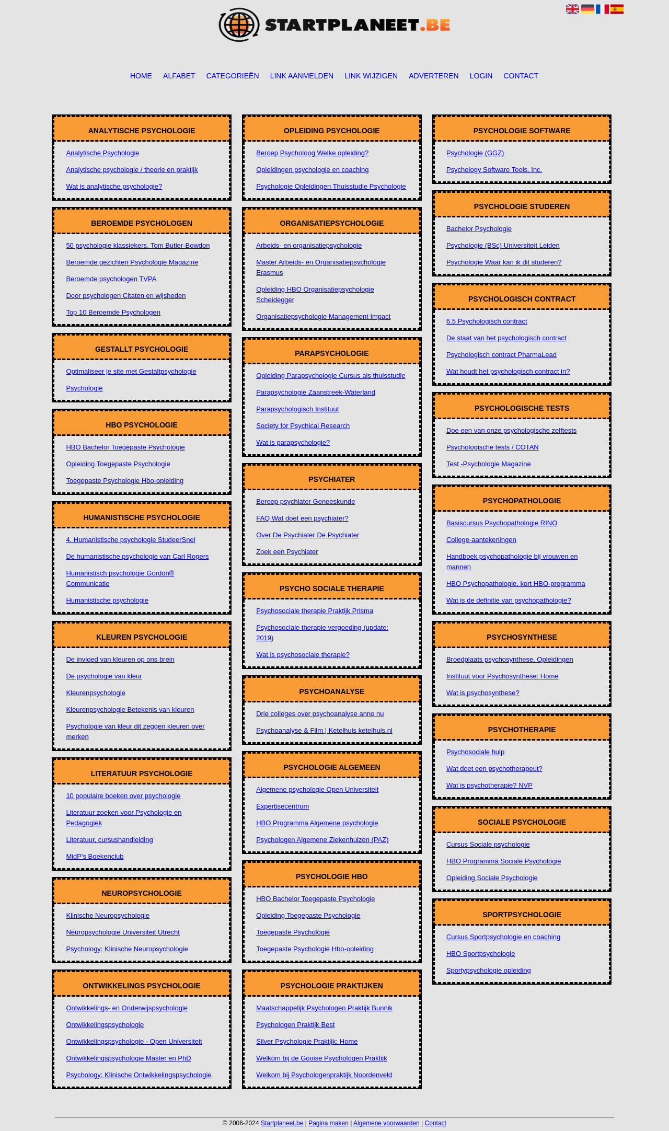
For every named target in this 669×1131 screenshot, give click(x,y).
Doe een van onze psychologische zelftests (511, 430)
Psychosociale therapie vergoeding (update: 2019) (322, 633)
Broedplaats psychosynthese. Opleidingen (509, 659)
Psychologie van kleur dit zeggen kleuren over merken (135, 731)
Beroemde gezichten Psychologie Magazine (132, 262)
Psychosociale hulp (475, 752)
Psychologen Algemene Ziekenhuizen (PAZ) (322, 840)
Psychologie (84, 388)
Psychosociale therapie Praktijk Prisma (314, 611)
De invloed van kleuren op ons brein (120, 659)
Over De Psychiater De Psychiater (307, 535)
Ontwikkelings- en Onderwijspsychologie (127, 1008)
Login (481, 76)
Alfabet (179, 76)
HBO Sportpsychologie (480, 953)
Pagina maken (328, 1123)
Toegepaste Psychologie (293, 932)
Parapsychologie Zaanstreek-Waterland (315, 392)
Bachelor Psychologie (479, 229)
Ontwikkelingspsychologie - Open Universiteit (134, 1041)
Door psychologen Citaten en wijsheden (126, 295)
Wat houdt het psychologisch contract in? (508, 371)
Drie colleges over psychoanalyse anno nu (320, 714)
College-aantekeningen (481, 540)
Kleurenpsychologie (95, 693)
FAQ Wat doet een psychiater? (302, 518)
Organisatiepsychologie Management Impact (323, 316)
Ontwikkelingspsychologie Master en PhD (128, 1058)
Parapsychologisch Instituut (297, 409)
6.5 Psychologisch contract (486, 321)
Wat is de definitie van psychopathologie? (508, 600)
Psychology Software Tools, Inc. (494, 170)
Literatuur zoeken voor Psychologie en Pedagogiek (123, 818)
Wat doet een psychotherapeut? (494, 768)
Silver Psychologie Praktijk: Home (306, 1041)
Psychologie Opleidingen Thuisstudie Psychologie (331, 186)
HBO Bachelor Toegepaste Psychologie (125, 447)
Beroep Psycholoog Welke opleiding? (312, 153)
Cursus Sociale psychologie (488, 844)
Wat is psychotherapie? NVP (489, 785)
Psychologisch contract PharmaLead (501, 355)
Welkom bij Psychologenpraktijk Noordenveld (324, 1075)
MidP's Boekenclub (94, 856)
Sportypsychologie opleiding (488, 970)
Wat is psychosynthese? (483, 693)
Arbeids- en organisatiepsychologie (309, 245)
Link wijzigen (371, 76)
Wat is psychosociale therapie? (303, 655)
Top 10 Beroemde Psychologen (113, 312)
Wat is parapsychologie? (293, 442)
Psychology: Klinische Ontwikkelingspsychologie (138, 1075)
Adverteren (433, 76)
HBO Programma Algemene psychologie (317, 823)
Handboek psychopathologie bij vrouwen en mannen (512, 561)
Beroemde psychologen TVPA (111, 279)
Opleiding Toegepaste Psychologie (118, 464)
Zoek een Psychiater (287, 552)
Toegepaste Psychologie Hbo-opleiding (124, 480)
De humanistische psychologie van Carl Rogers (137, 556)
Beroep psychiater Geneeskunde (305, 501)
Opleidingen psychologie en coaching (312, 170)
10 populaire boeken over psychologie (123, 796)
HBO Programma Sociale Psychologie (503, 861)
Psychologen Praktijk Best (295, 1025)
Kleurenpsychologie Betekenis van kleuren (130, 709)
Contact (520, 76)
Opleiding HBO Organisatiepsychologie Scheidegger (315, 294)
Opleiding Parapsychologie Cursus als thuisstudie (330, 375)
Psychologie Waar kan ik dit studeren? (504, 262)
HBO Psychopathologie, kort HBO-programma (515, 583)
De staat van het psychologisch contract (506, 338)
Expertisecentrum (282, 806)
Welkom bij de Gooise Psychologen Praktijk (321, 1058)
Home (141, 76)
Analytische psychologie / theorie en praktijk (132, 170)
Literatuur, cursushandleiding (109, 840)
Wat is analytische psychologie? (114, 186)
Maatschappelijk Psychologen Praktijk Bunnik (324, 1008)
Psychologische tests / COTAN (492, 447)
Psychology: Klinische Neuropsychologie (127, 949)
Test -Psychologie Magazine (488, 464)
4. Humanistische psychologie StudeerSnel (130, 540)
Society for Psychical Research (303, 426)
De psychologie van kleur (104, 676)
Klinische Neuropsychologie (107, 915)
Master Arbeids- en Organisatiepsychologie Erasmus (321, 267)
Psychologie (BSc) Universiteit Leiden (503, 245)
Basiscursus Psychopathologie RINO (501, 523)
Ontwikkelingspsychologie (105, 1025)
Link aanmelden (301, 76)
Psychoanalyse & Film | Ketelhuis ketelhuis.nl (324, 730)
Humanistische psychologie (107, 600)
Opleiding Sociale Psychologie (492, 878)
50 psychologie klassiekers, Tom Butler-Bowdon (138, 245)
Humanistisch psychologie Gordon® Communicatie (120, 578)
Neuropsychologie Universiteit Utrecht (122, 932)
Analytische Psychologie (102, 153)
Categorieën (232, 76)
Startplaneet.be (282, 1123)
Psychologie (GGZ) (475, 153)
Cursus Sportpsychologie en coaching (503, 937)
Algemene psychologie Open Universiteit (317, 789)
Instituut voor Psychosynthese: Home (502, 676)
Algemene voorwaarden (386, 1123)
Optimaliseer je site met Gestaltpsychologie (131, 371)
